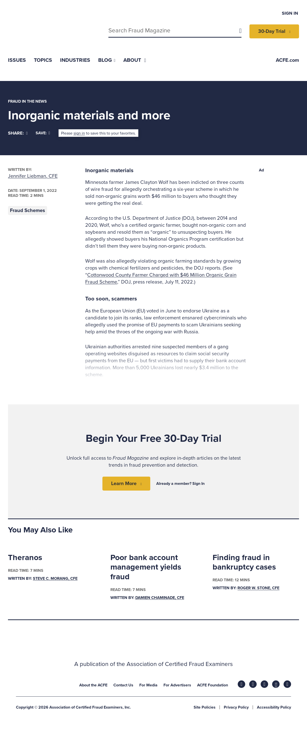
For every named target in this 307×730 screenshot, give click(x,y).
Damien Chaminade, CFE (159, 597)
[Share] (18, 133)
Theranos (25, 557)
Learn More (124, 484)
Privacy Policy (236, 707)
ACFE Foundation (212, 685)
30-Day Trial (271, 31)
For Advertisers (177, 685)
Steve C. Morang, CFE (55, 578)
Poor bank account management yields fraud (145, 567)
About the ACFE (93, 685)
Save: (43, 133)
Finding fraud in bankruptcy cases (244, 562)
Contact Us (123, 685)
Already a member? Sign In (180, 483)
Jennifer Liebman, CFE (33, 176)
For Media (148, 685)
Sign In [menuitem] (290, 13)
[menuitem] (17, 60)
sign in (79, 133)
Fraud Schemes (27, 211)
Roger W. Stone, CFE (258, 588)
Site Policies (205, 707)
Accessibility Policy (274, 707)
